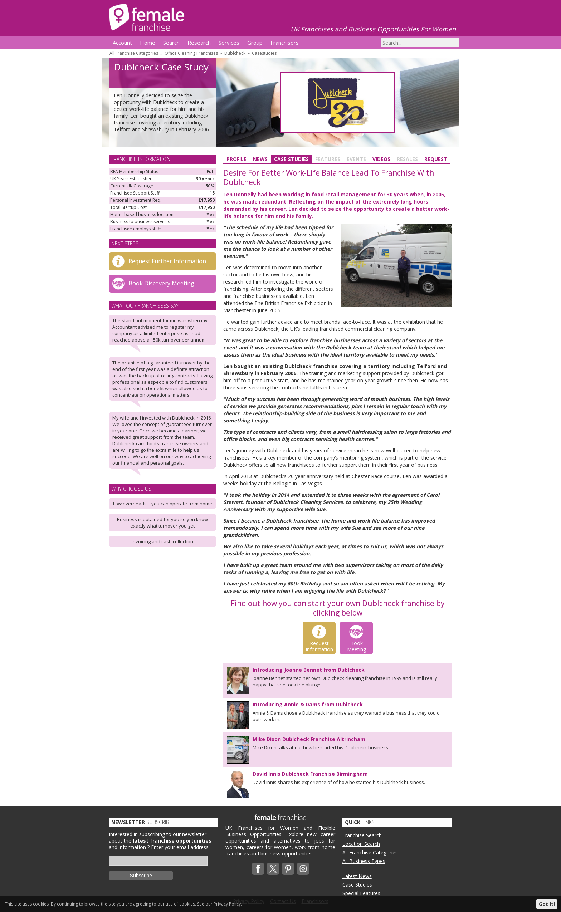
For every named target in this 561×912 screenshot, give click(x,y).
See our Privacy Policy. (219, 904)
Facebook (258, 869)
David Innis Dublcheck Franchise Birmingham (310, 773)
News (260, 159)
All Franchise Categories (133, 53)
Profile (236, 159)
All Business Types (363, 861)
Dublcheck (234, 53)
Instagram (303, 869)
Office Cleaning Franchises (191, 53)
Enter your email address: (180, 847)
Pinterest (288, 869)
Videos (381, 159)
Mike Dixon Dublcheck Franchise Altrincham (309, 739)
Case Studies (291, 159)
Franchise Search (362, 835)
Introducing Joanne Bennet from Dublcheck (309, 669)
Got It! (547, 904)
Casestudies (264, 53)
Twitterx (273, 869)
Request (435, 159)
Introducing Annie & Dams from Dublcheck (308, 704)
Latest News (357, 876)
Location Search (361, 843)
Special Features (361, 893)
